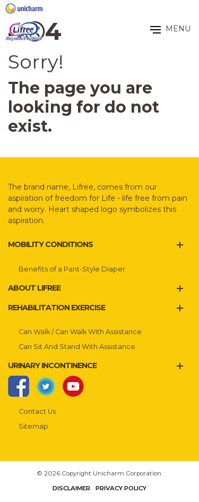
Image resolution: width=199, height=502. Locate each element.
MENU (170, 28)
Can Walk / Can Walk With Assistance (80, 332)
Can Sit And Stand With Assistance (77, 347)
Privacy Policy (121, 488)
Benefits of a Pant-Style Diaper (72, 269)
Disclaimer (71, 488)
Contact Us (37, 411)
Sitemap (33, 426)
